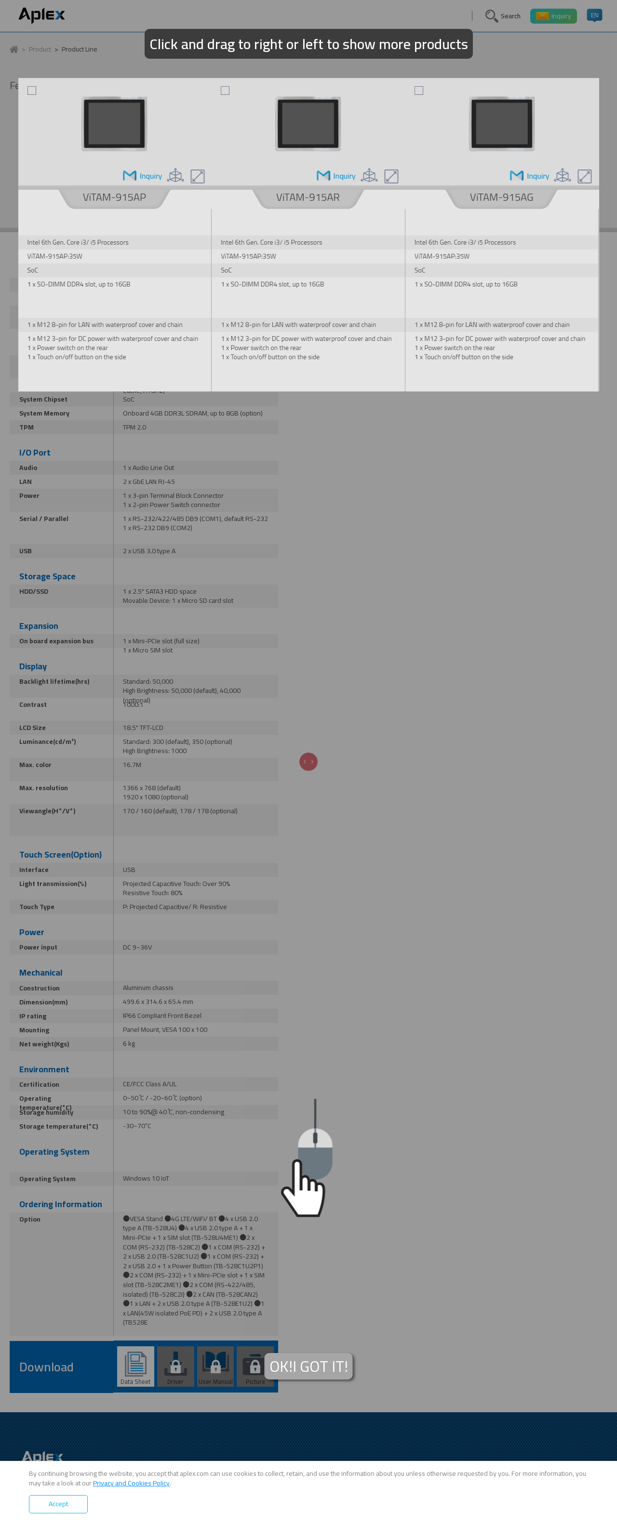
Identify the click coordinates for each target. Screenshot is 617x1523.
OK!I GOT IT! (308, 1366)
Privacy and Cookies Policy (131, 1483)
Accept (58, 1503)
